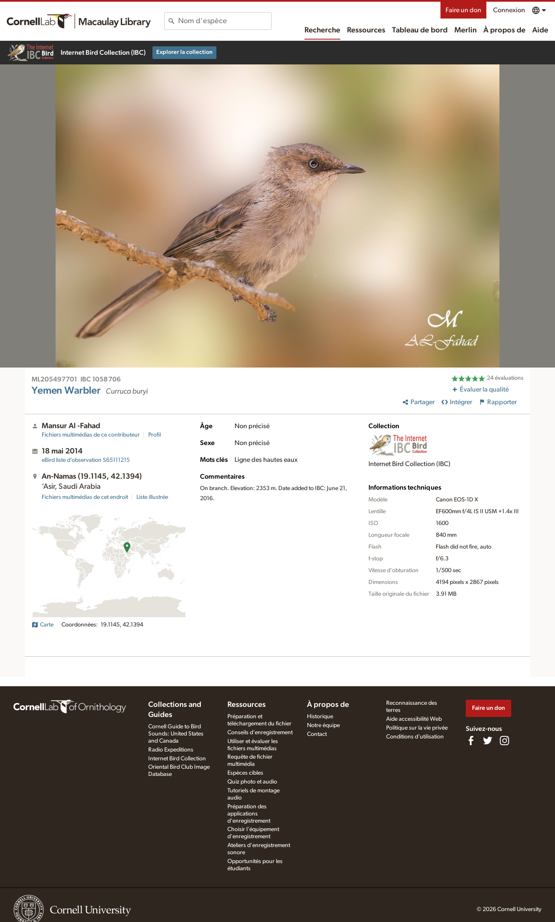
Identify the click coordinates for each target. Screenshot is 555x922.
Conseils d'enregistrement (260, 732)
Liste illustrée (152, 497)
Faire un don (463, 10)
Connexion (509, 10)
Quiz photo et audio (252, 782)
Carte (42, 625)
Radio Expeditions (170, 750)
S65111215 (86, 460)
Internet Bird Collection (177, 759)
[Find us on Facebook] (471, 740)
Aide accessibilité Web (414, 719)
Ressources (366, 30)
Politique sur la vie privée (417, 728)
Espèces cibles (245, 773)
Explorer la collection (184, 52)
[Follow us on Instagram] (504, 740)
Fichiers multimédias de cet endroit (85, 497)
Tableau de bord (420, 30)
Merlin (465, 30)
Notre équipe (323, 725)
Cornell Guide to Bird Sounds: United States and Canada (175, 734)
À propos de (504, 30)
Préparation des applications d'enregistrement (248, 814)
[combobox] (224, 21)
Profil (154, 435)
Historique (320, 716)
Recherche (322, 30)
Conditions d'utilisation (415, 737)
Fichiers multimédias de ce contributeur (91, 435)
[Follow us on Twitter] (488, 740)
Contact (317, 734)
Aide (540, 30)
